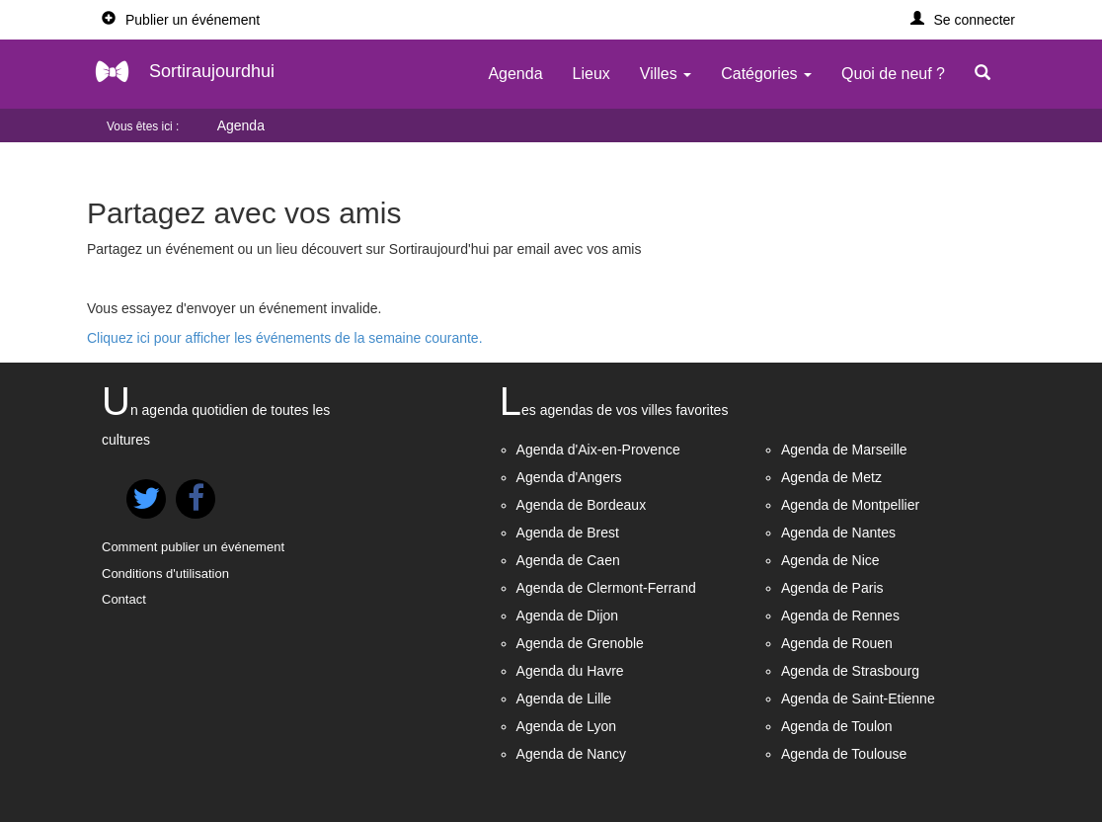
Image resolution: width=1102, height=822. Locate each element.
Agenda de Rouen (837, 643)
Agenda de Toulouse (843, 754)
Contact (124, 599)
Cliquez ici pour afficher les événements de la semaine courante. (285, 338)
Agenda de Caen (568, 560)
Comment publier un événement (193, 546)
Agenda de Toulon (837, 726)
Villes (665, 73)
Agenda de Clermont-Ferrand (606, 588)
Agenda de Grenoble (580, 643)
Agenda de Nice (830, 560)
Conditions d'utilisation (165, 573)
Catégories (766, 73)
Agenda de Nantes (838, 532)
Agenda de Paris (832, 588)
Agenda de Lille (564, 698)
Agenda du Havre (570, 671)
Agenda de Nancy (571, 754)
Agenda (515, 73)
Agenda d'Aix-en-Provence (598, 449)
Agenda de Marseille (844, 449)
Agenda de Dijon (567, 615)
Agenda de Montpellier (850, 505)
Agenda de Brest (567, 532)
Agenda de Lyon (566, 726)
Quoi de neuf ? (893, 73)
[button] (963, 20)
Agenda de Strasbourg (850, 671)
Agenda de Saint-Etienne (858, 698)
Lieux (591, 73)
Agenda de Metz (831, 477)
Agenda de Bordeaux (581, 505)
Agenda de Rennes (840, 615)
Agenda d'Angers (569, 477)
